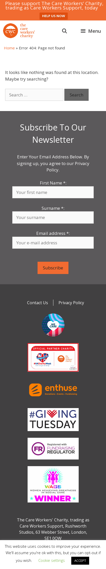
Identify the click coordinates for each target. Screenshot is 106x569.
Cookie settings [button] (51, 560)
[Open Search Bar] (64, 31)
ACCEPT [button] (80, 560)
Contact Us (37, 302)
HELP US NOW (53, 16)
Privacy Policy (71, 302)
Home (9, 47)
